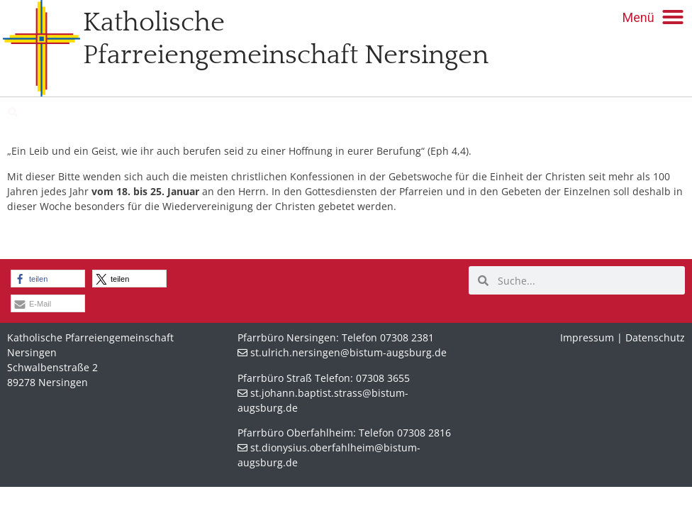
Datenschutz (655, 337)
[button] (653, 17)
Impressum (587, 337)
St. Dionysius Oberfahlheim (278, 112)
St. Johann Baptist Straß (107, 112)
